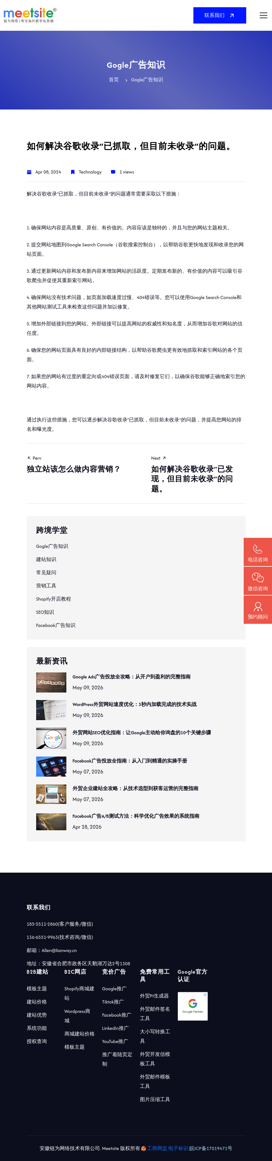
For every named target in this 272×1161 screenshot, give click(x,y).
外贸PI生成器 (154, 995)
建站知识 (46, 559)
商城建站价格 (79, 1033)
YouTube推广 (115, 1041)
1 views (126, 172)
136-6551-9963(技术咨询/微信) (60, 937)
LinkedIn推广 (115, 1028)
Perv (74, 464)
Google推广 (114, 988)
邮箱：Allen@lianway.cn (52, 950)
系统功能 (37, 1028)
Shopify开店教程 (53, 599)
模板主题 (37, 988)
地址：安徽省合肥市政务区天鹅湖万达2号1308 (78, 963)
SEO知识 (45, 612)
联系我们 (219, 15)
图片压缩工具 (155, 1099)
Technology (90, 172)
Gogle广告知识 (52, 546)
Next (198, 474)
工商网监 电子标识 (165, 1148)
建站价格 (37, 1001)
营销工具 (46, 585)
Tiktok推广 (113, 1001)
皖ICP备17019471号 (210, 1148)
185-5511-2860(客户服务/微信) (60, 924)
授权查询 (37, 1041)
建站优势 (37, 1015)
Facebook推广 (116, 1015)
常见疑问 (46, 572)
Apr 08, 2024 (48, 172)
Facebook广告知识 (55, 625)
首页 (114, 79)
